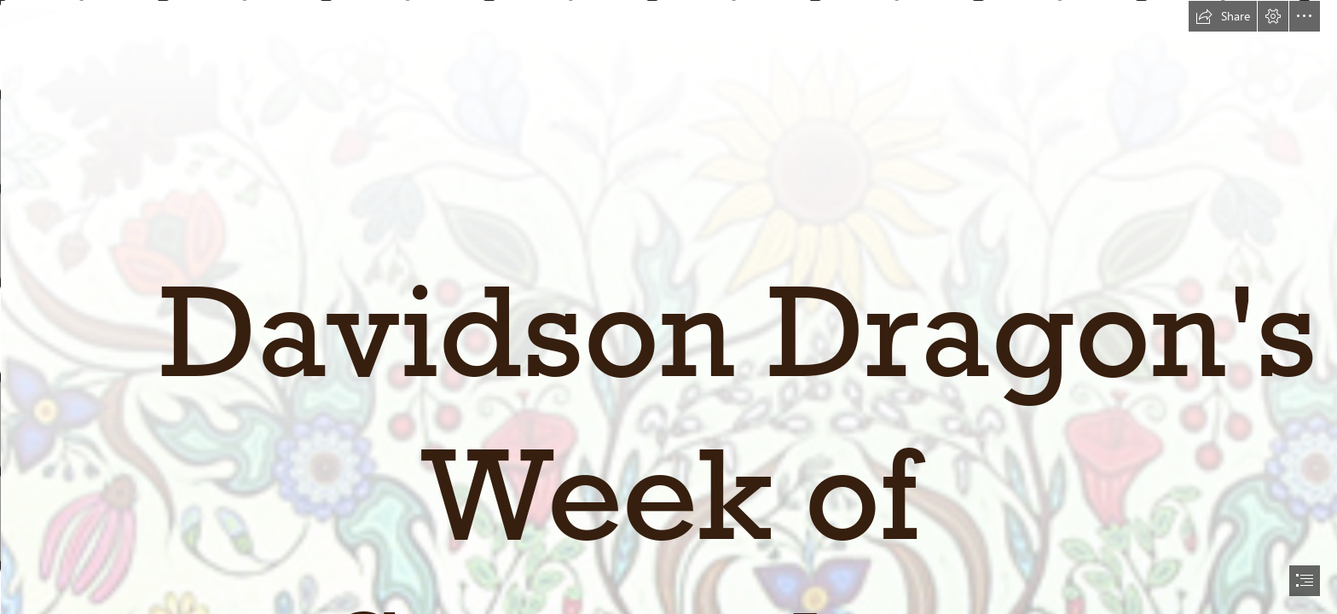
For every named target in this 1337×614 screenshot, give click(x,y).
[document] (668, 307)
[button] (1223, 16)
